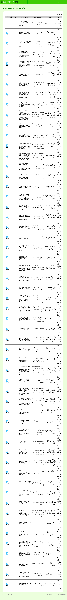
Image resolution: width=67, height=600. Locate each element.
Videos (45, 2)
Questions (60, 2)
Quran (33, 2)
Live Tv (36, 2)
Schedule (41, 2)
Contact (64, 2)
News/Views (54, 2)
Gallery (49, 2)
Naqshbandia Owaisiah (7, 594)
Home (29, 2)
